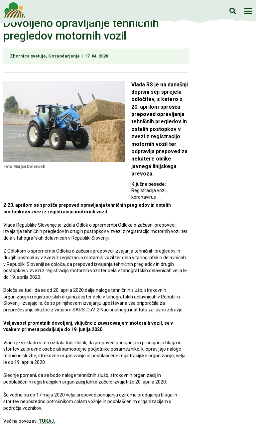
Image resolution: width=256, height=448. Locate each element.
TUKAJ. (47, 421)
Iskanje (232, 10)
